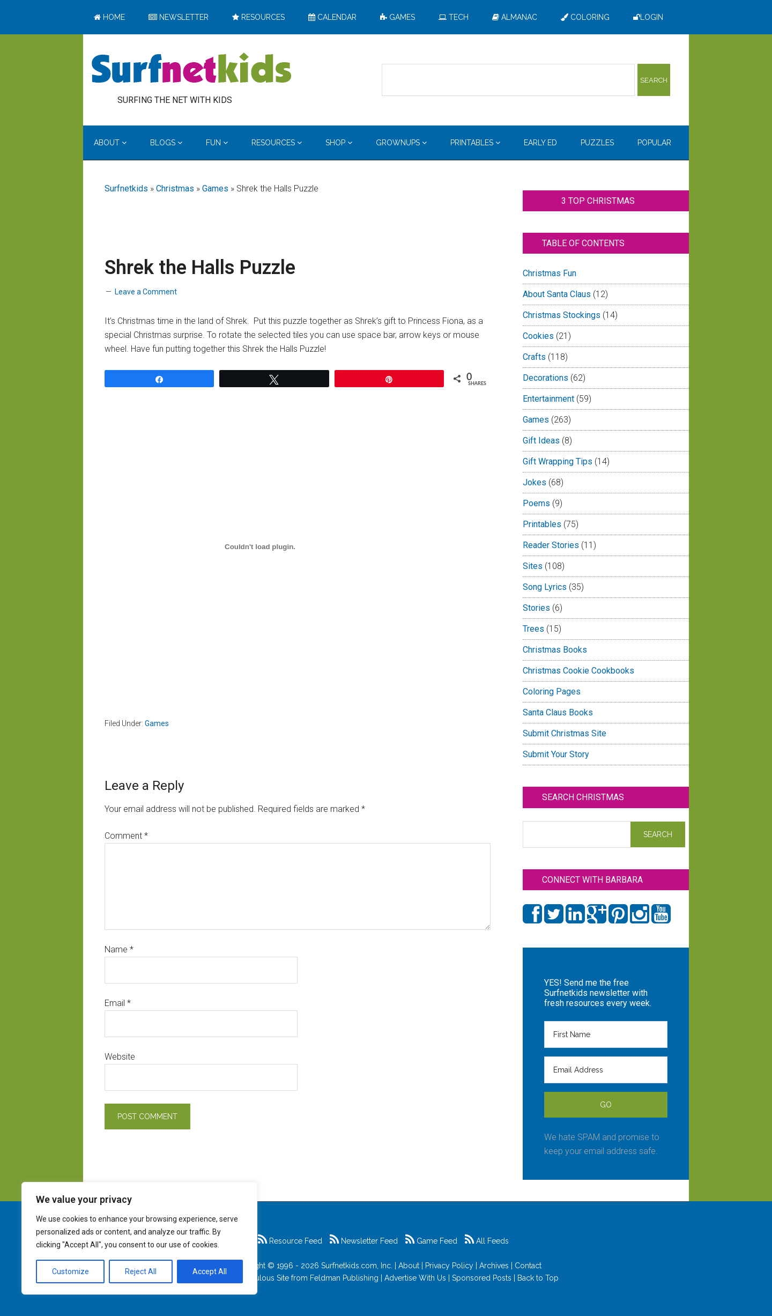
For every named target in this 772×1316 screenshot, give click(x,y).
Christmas (175, 188)
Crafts (534, 357)
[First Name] (605, 1034)
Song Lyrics (545, 587)
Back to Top (538, 1278)
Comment (126, 836)
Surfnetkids (126, 188)
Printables (542, 524)
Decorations (545, 378)
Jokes (534, 482)
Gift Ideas (541, 440)
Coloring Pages (552, 691)
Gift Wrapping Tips (557, 461)
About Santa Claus (557, 294)
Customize (70, 1271)
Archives (494, 1265)
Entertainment (548, 399)
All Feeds (487, 1241)
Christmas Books (555, 650)
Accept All (209, 1271)
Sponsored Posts (481, 1278)
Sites (533, 566)
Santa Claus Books (558, 712)
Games (215, 188)
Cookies (538, 336)
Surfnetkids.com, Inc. (356, 1265)
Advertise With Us (415, 1278)
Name (119, 949)
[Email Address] (605, 1069)
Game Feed (431, 1241)
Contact (528, 1265)
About (408, 1265)
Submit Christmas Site (564, 733)
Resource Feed (290, 1241)
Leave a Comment (146, 291)
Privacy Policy (449, 1265)
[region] (139, 1238)
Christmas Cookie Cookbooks (578, 671)
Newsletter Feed (364, 1241)
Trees (533, 629)
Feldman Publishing (344, 1278)
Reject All (141, 1271)
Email (118, 1003)
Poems (536, 503)
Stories (536, 608)
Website (120, 1057)
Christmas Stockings (561, 315)
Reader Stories (551, 545)
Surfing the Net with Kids (191, 69)
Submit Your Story (556, 754)
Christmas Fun (549, 273)
